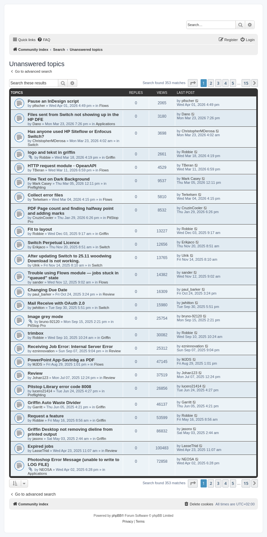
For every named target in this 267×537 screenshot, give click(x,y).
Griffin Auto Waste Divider (54, 402)
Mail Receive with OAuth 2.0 (56, 303)
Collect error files (45, 195)
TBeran (38, 170)
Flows (104, 106)
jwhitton (39, 308)
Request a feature (46, 416)
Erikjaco (39, 247)
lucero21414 (42, 391)
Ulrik (36, 265)
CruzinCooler (43, 218)
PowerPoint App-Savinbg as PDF (61, 359)
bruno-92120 (49, 322)
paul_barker (42, 294)
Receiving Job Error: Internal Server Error (70, 346)
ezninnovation (44, 351)
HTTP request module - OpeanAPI (62, 165)
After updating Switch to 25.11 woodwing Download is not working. (69, 258)
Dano (37, 124)
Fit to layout (40, 229)
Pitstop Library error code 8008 (59, 386)
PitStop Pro (37, 325)
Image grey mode (45, 316)
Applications (105, 124)
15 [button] (246, 83)
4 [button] (225, 83)
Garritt (38, 407)
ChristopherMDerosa (49, 141)
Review (109, 294)
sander (38, 282)
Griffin (110, 157)
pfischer (39, 106)
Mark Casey (42, 183)
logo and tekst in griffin (51, 152)
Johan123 (40, 378)
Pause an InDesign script (53, 101)
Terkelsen (40, 199)
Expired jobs (40, 446)
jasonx (38, 439)
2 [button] (211, 83)
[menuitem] (43, 40)
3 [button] (218, 83)
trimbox (35, 333)
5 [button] (233, 83)
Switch (33, 145)
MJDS (37, 364)
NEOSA (45, 470)
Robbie (45, 157)
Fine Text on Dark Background (59, 179)
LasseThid (41, 451)
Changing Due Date (47, 289)
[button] (193, 83)
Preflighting (37, 187)
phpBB (116, 515)
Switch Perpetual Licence (53, 242)
